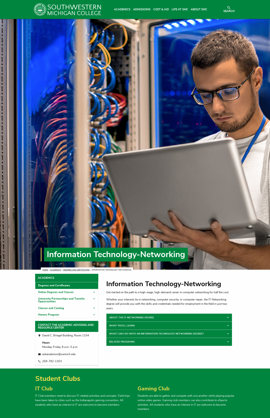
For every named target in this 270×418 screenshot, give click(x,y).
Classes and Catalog (51, 308)
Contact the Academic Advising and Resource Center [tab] (66, 326)
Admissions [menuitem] (141, 9)
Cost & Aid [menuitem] (161, 9)
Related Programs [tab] (122, 342)
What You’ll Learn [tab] (121, 325)
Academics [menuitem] (122, 9)
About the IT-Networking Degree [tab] (131, 317)
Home (45, 270)
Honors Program (48, 314)
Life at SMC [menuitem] (180, 9)
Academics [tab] (46, 278)
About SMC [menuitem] (199, 9)
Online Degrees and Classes (56, 292)
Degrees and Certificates (76, 270)
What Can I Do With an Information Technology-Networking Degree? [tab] (156, 334)
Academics (55, 270)
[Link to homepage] (67, 9)
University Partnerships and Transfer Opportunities (61, 300)
